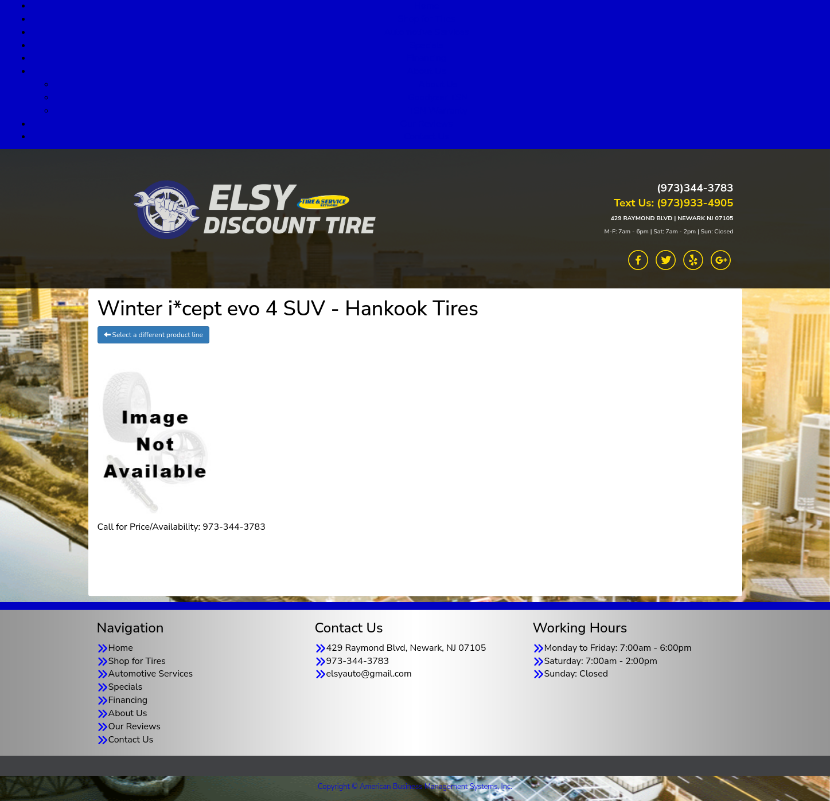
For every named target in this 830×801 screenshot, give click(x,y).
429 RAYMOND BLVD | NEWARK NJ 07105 (671, 218)
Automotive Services (426, 32)
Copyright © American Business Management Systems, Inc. (415, 787)
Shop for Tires (426, 19)
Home (120, 648)
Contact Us (426, 136)
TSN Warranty (437, 110)
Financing (426, 58)
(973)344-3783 (695, 188)
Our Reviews (426, 124)
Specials (427, 45)
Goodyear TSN (438, 97)
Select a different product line (154, 334)
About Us (426, 71)
